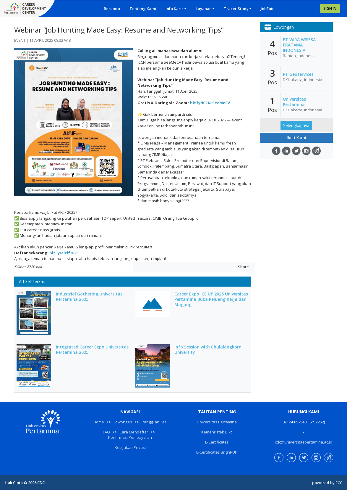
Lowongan (122, 422)
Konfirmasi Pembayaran (130, 437)
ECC (338, 482)
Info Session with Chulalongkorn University (207, 349)
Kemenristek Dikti (217, 432)
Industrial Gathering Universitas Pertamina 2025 (89, 296)
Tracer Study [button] (236, 8)
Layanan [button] (204, 8)
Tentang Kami (142, 8)
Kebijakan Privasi (130, 447)
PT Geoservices (298, 74)
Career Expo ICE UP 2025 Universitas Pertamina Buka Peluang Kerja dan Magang (211, 299)
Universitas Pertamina (294, 102)
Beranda (112, 8)
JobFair (267, 8)
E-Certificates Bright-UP (216, 452)
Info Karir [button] (174, 8)
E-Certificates (217, 442)
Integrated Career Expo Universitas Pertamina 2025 (92, 349)
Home (98, 422)
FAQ (106, 432)
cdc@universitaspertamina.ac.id (303, 442)
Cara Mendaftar (133, 432)
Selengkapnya (296, 125)
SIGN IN (330, 8)
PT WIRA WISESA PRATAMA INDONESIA (299, 45)
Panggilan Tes (154, 422)
